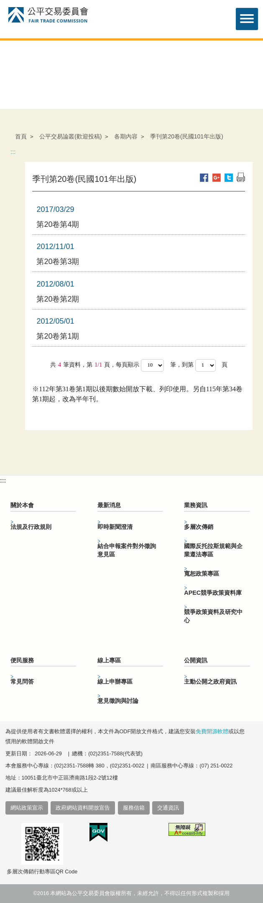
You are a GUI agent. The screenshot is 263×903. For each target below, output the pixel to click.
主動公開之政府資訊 (210, 681)
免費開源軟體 (212, 731)
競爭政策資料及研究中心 (213, 616)
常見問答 (22, 681)
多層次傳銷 (198, 526)
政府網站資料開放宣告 (83, 808)
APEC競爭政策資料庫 (213, 592)
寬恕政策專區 (201, 573)
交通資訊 (168, 808)
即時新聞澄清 (115, 526)
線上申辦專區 (115, 681)
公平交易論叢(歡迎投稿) (70, 136)
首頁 (21, 136)
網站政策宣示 (26, 808)
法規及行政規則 (30, 526)
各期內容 (126, 136)
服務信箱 (134, 808)
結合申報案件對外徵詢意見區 (126, 550)
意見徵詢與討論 (117, 700)
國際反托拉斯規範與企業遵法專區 (213, 550)
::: (12, 152)
